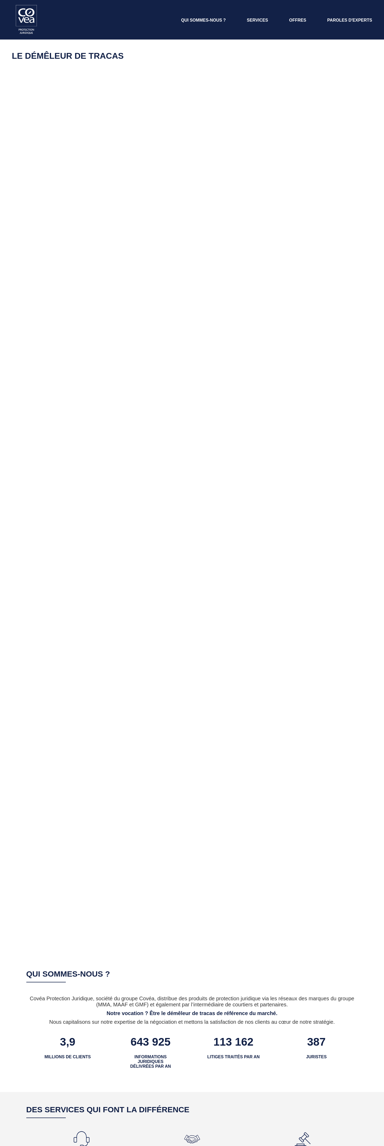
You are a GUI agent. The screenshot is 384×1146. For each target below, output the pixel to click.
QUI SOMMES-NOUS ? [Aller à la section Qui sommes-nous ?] (203, 20)
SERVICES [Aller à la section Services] (257, 20)
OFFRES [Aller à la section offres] (297, 20)
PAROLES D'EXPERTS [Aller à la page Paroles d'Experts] (349, 20)
